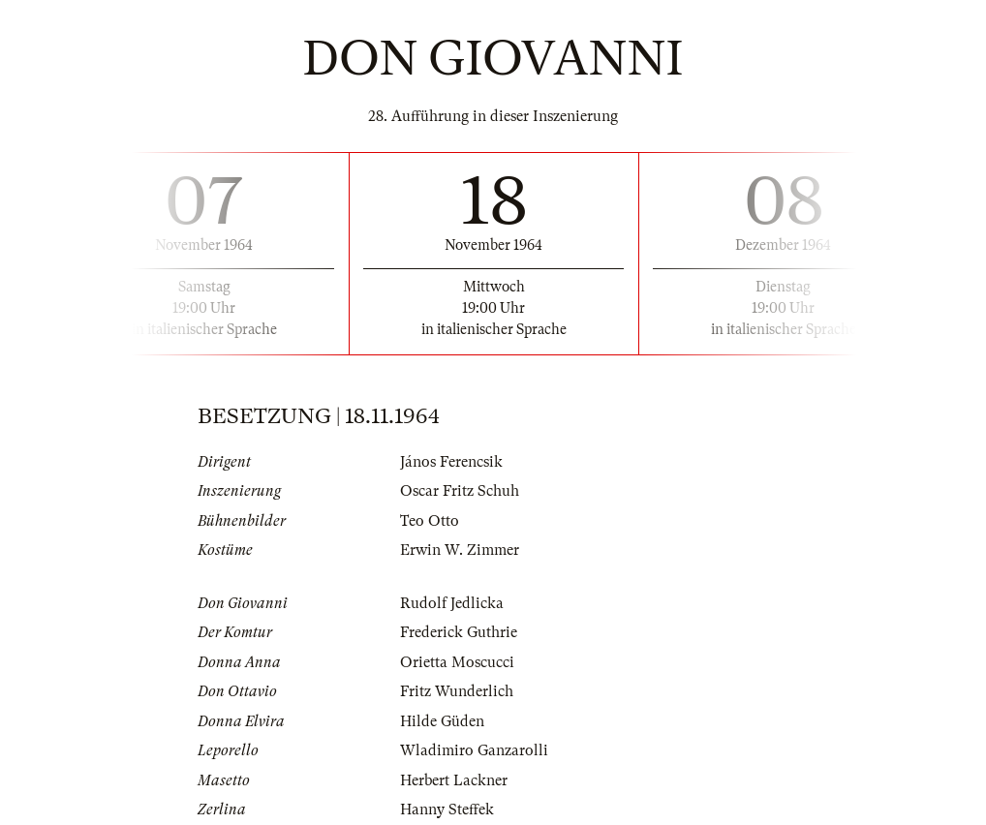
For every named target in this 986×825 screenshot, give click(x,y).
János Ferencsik (451, 462)
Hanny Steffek (447, 809)
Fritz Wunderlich (456, 691)
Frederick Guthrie (458, 632)
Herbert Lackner (454, 780)
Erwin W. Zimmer (459, 550)
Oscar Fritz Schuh (459, 491)
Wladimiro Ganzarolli (474, 750)
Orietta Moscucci (457, 662)
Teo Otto (429, 521)
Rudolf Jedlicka (452, 603)
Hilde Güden (442, 721)
